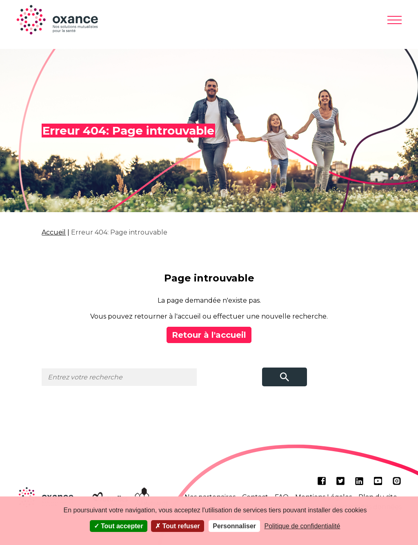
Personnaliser (234, 526)
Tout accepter (118, 526)
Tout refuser (177, 526)
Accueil (54, 232)
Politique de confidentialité (302, 526)
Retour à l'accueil (209, 335)
